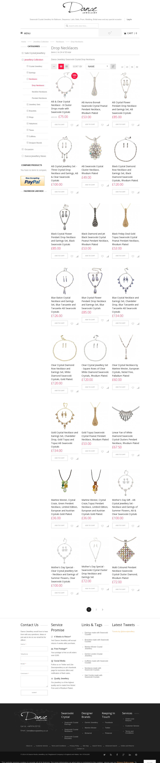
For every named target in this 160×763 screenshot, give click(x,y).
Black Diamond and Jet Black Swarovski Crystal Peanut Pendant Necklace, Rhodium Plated (95, 239)
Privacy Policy (69, 744)
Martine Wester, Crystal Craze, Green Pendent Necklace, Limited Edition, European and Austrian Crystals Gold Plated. (64, 506)
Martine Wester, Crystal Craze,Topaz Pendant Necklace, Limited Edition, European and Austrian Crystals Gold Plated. (95, 506)
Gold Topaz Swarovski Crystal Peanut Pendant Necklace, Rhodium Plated (95, 436)
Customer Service (131, 723)
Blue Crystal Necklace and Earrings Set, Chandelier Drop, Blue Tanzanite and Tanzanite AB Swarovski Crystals (125, 304)
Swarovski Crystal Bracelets (70, 736)
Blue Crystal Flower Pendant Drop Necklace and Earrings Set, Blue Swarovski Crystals (94, 303)
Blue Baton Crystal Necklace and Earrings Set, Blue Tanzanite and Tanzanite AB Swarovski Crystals (63, 304)
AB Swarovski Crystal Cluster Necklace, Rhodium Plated (92, 170)
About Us (25, 744)
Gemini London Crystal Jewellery (96, 650)
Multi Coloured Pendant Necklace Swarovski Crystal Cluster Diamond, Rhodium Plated (125, 572)
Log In (129, 19)
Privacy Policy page (125, 758)
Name (23, 644)
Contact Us (134, 744)
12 (122, 67)
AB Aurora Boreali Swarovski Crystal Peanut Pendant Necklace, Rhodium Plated (94, 107)
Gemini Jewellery (91, 722)
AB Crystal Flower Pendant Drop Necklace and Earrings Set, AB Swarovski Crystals (124, 107)
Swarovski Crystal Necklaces (70, 729)
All (137, 67)
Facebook (108, 722)
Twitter (107, 727)
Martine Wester (90, 727)
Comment (24, 673)
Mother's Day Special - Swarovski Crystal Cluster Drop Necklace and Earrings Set (94, 572)
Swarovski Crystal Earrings (70, 723)
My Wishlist (116, 33)
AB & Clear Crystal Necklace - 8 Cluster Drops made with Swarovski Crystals (61, 107)
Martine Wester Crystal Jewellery (96, 645)
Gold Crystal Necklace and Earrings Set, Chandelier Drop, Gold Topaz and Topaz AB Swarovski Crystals (64, 439)
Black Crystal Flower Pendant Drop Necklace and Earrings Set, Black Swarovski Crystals (63, 239)
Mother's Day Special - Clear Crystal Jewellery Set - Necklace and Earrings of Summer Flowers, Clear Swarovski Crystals (64, 574)
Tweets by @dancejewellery (122, 631)
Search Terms (91, 744)
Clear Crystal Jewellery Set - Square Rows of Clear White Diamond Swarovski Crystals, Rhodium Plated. (95, 370)
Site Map (80, 744)
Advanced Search (104, 744)
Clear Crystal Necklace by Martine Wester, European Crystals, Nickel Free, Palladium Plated (125, 370)
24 (127, 67)
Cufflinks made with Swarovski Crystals (95, 656)
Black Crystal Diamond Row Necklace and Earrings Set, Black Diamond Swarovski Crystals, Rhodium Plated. (125, 173)
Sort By (77, 66)
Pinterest (108, 732)
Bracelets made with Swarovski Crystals (96, 639)
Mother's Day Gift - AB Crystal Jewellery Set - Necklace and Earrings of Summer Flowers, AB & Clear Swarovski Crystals (125, 506)
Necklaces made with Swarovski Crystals (96, 662)
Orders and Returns (132, 718)
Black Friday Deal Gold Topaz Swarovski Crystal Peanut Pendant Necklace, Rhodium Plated (125, 239)
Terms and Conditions (129, 729)
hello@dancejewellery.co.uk (37, 730)
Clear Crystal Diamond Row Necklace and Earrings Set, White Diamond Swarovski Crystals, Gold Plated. (62, 372)
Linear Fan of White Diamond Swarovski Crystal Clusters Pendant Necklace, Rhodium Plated (125, 437)
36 (132, 67)
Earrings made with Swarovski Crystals (95, 633)
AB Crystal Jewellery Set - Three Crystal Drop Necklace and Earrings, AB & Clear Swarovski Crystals (64, 173)
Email (23, 663)
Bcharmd (88, 732)
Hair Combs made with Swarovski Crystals (96, 669)
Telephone (24, 654)
